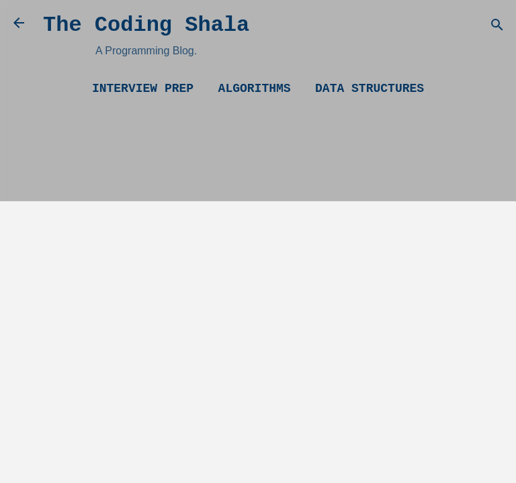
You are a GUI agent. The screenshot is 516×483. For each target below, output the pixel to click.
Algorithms (254, 88)
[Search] (497, 27)
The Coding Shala (146, 25)
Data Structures (369, 88)
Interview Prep (143, 88)
